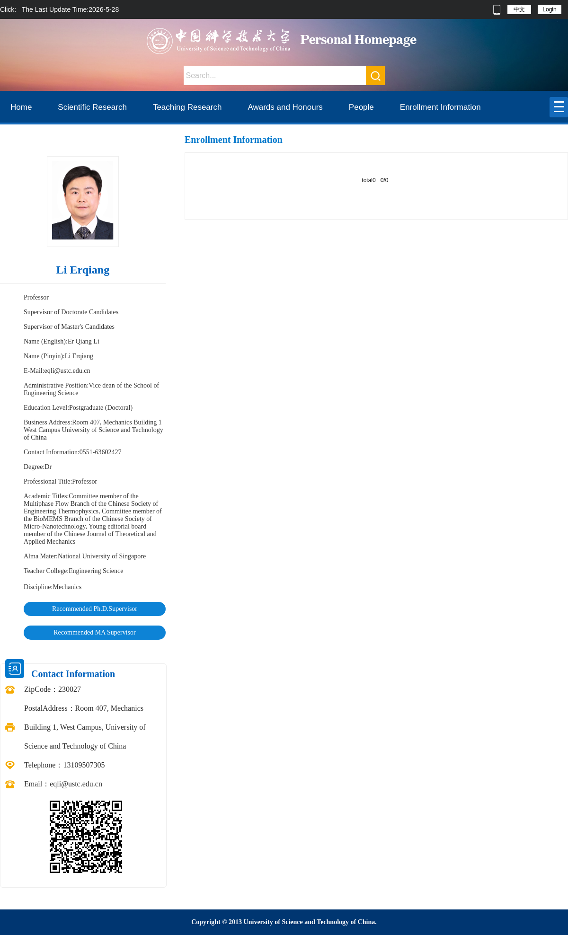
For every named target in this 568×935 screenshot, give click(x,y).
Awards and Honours (285, 107)
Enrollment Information (440, 107)
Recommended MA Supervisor (94, 632)
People (361, 107)
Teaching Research (187, 107)
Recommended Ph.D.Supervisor (94, 608)
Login (549, 9)
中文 (519, 9)
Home (21, 107)
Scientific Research (92, 107)
